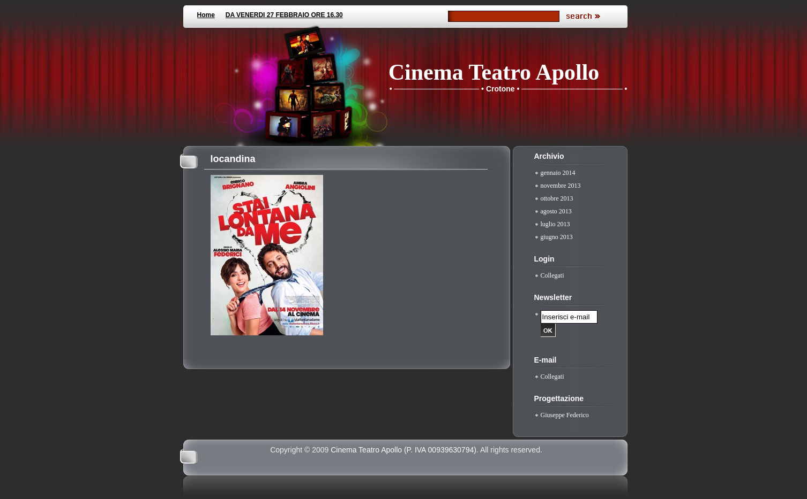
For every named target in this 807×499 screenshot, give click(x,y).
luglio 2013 (555, 224)
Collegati (552, 275)
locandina (233, 158)
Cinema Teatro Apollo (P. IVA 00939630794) (403, 450)
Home (206, 15)
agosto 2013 (556, 211)
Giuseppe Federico (565, 415)
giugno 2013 (557, 237)
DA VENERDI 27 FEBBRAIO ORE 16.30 (284, 15)
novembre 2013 (561, 185)
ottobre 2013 (557, 198)
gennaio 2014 (558, 172)
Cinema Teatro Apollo (494, 72)
